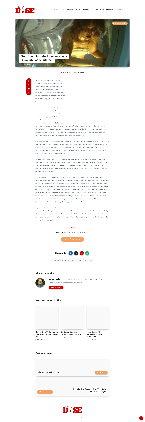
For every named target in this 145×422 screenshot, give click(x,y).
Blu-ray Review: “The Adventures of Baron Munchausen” (94, 334)
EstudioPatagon (79, 417)
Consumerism (111, 9)
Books (78, 9)
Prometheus (86, 232)
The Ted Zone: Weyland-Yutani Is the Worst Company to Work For (46, 334)
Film (62, 9)
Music (56, 9)
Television (69, 9)
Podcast (121, 9)
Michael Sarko (71, 232)
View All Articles (56, 287)
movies (79, 232)
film (65, 232)
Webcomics (86, 9)
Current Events (98, 9)
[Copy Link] (72, 260)
